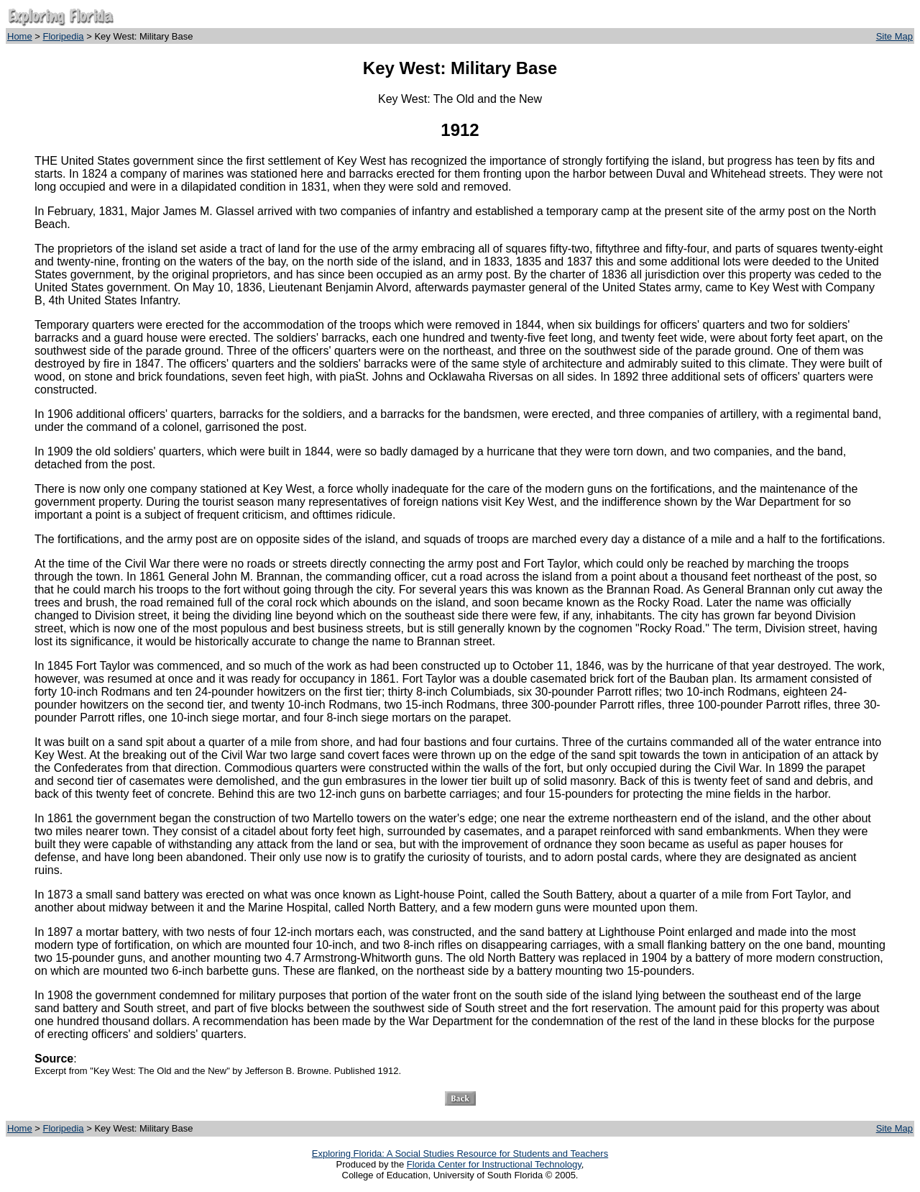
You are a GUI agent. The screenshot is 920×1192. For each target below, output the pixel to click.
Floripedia (63, 36)
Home (19, 36)
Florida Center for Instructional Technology (494, 1164)
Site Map (894, 36)
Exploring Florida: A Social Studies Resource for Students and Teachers (460, 1153)
